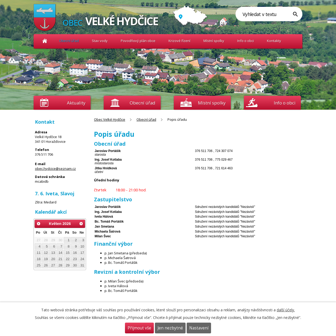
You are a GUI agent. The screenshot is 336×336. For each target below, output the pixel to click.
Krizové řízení (179, 40)
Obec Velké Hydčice (45, 41)
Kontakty (274, 40)
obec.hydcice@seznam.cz (55, 168)
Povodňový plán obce (138, 40)
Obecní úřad (69, 40)
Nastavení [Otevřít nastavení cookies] (198, 328)
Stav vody (100, 40)
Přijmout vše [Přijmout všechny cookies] (139, 328)
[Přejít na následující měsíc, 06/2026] (81, 223)
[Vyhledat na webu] (268, 14)
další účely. (286, 309)
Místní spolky (213, 40)
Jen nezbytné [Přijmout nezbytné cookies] (170, 328)
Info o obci (245, 40)
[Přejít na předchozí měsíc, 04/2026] (38, 223)
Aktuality (76, 103)
